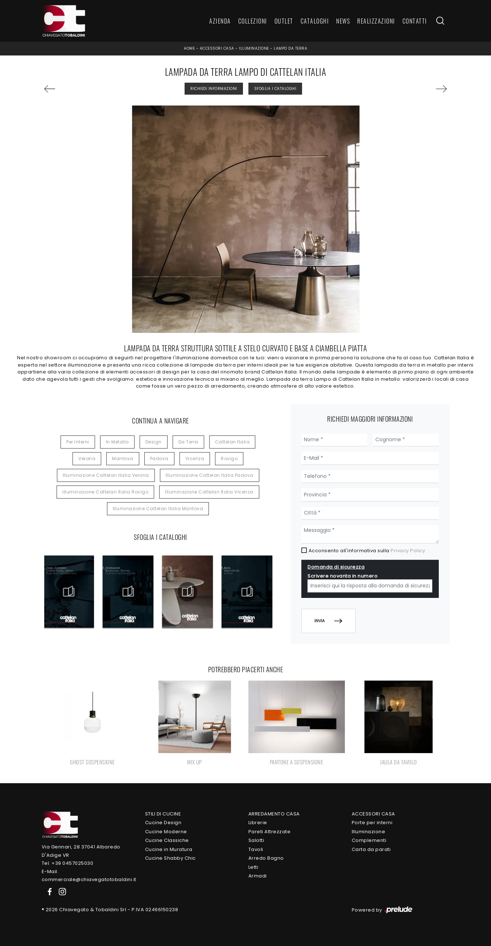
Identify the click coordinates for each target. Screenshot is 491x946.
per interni (77, 442)
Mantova (122, 458)
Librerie (257, 822)
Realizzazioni (376, 21)
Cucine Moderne (166, 831)
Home (189, 48)
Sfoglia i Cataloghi (275, 88)
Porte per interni (372, 822)
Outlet (284, 21)
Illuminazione (254, 48)
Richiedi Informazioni (213, 88)
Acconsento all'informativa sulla (367, 550)
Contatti (415, 21)
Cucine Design (163, 822)
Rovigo (229, 458)
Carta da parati (371, 849)
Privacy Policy (408, 550)
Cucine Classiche (167, 840)
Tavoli (255, 849)
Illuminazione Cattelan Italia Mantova (158, 508)
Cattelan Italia (232, 442)
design (153, 442)
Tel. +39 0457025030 (68, 863)
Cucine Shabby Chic (170, 858)
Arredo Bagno (266, 858)
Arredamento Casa (274, 813)
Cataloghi (315, 21)
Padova (159, 458)
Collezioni (252, 21)
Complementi (369, 840)
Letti (253, 867)
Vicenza (195, 458)
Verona (86, 458)
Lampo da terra (290, 48)
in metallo (117, 442)
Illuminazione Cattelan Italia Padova (209, 475)
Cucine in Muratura (169, 849)
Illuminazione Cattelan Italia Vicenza (209, 492)
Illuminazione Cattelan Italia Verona (106, 475)
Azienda (220, 21)
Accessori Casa (217, 48)
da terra (188, 442)
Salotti (256, 840)
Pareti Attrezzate (269, 831)
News (343, 21)
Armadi (257, 875)
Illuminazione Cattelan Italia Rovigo (105, 492)
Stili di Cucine (163, 813)
